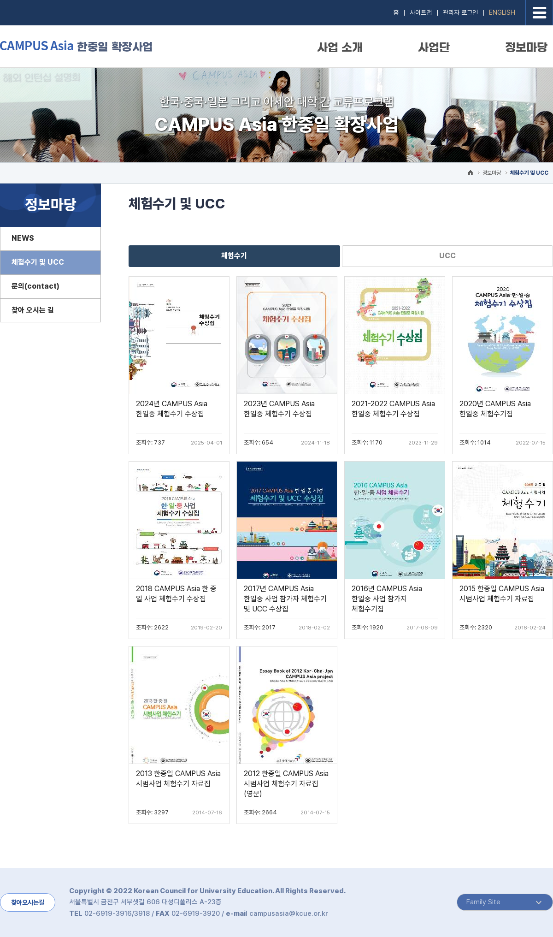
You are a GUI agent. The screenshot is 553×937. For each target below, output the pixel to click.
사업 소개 (340, 47)
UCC (447, 255)
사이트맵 (421, 12)
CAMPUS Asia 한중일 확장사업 (76, 46)
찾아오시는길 (27, 902)
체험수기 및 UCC (529, 173)
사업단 (434, 47)
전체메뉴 (539, 12)
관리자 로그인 (460, 12)
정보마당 (526, 47)
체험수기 (234, 255)
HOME (470, 172)
